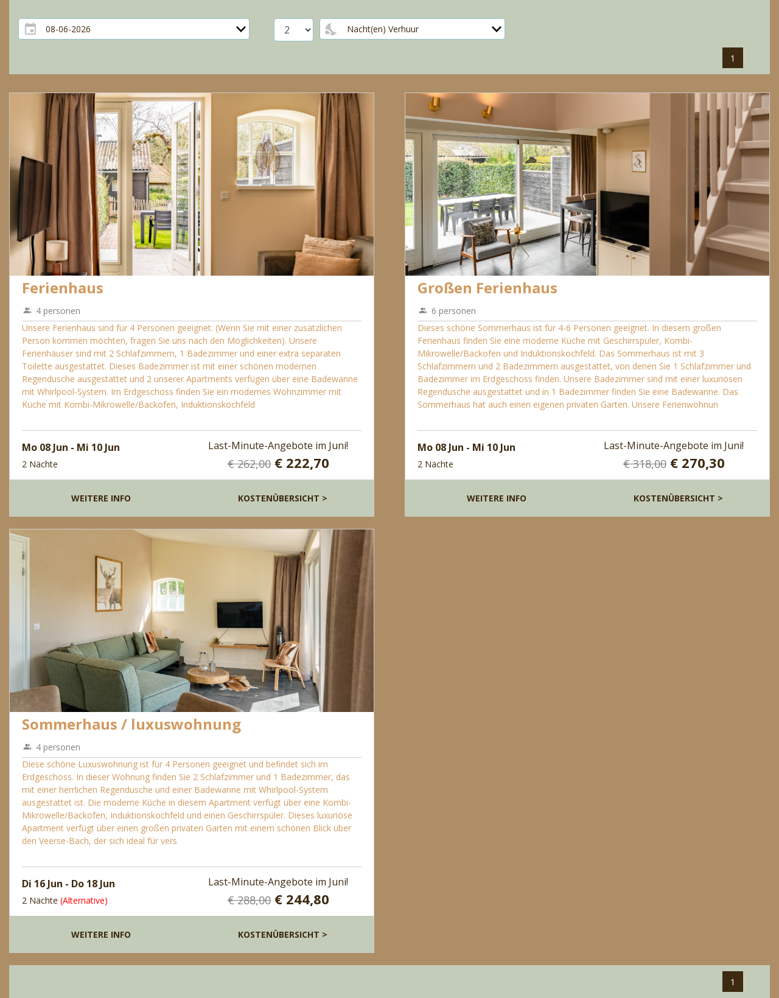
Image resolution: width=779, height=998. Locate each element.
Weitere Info (101, 498)
